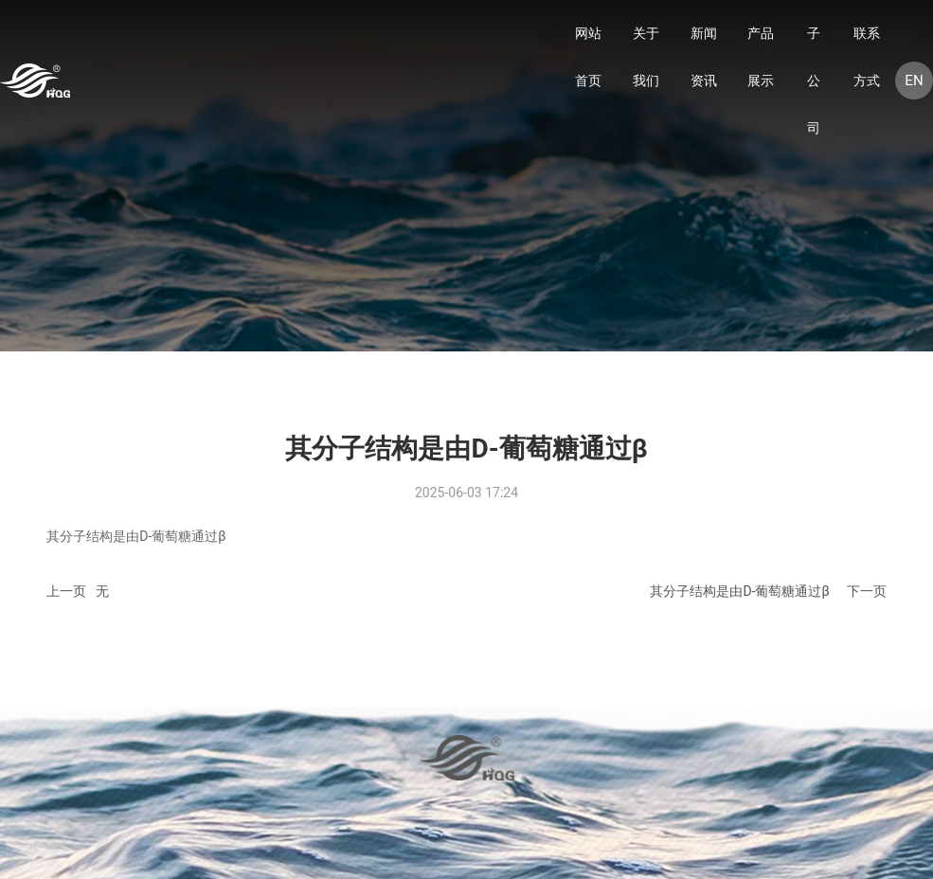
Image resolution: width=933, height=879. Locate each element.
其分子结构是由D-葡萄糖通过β (739, 591)
